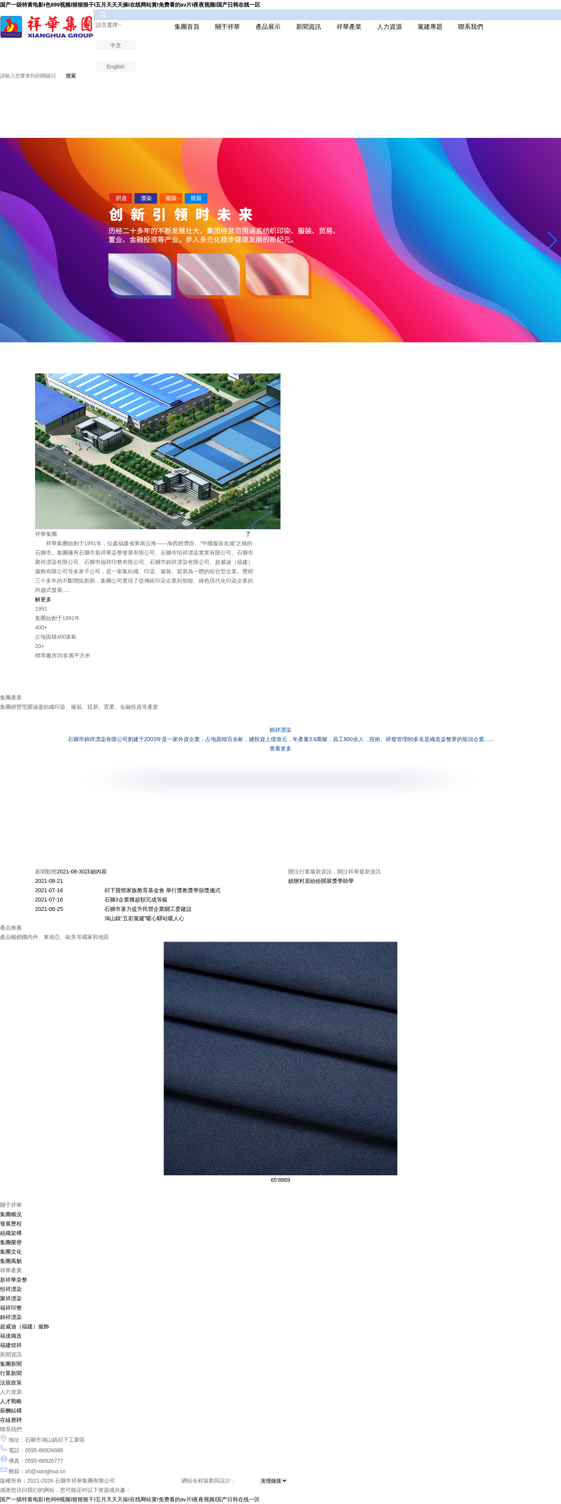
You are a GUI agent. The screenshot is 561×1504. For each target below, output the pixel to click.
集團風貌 (11, 1261)
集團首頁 (187, 26)
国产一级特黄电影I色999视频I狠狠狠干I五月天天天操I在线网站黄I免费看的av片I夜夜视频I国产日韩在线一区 (130, 5)
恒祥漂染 (11, 1289)
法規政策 (11, 1382)
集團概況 (11, 1214)
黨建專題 (430, 26)
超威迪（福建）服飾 (24, 1326)
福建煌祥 (11, 1345)
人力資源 (389, 26)
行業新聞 (11, 1373)
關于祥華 (227, 26)
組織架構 (11, 1233)
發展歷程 (11, 1223)
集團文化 (11, 1252)
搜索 (71, 76)
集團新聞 (11, 1364)
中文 (115, 45)
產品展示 (268, 26)
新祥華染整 (13, 1280)
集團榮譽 (11, 1242)
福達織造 (11, 1336)
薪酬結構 (11, 1410)
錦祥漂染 (11, 1317)
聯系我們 (470, 26)
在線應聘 (11, 1420)
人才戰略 (11, 1401)
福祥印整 (11, 1308)
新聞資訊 (308, 26)
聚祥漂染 (11, 1298)
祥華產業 (349, 26)
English (116, 66)
